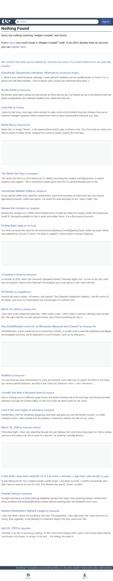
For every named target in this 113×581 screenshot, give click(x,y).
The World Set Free (12, 173)
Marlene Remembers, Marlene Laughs (23, 510)
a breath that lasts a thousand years (22, 392)
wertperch (41, 191)
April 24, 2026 (9, 528)
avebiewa (27, 493)
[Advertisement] (56, 9)
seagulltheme (24, 292)
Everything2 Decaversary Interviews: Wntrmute (28, 72)
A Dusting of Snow (12, 274)
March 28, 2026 (10, 309)
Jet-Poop (31, 225)
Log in (12, 42)
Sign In (106, 21)
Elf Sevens (7, 291)
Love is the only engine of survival (20, 410)
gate (106, 476)
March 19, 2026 (10, 427)
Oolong (20, 107)
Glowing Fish (23, 125)
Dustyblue (33, 173)
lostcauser (25, 90)
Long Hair (7, 107)
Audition (6, 375)
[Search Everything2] (57, 21)
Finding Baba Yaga (12, 225)
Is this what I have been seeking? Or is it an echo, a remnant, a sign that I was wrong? (51, 476)
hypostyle (26, 528)
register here (18, 47)
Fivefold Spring (10, 493)
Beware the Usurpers (13, 208)
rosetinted (49, 410)
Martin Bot (7, 124)
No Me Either (8, 90)
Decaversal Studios (69, 73)
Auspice (50, 392)
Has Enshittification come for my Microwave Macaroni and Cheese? (40, 326)
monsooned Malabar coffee (17, 191)
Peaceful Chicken (32, 427)
